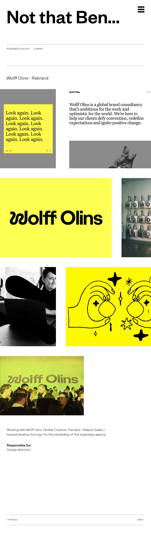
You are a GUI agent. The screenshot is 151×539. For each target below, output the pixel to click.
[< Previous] (15, 519)
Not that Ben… (63, 16)
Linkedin (38, 49)
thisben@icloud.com (18, 49)
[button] (141, 9)
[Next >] (135, 519)
